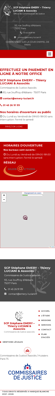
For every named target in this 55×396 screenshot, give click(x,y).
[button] (25, 217)
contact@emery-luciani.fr (27, 37)
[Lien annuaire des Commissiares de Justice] (27, 350)
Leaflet (52, 247)
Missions (46, 320)
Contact (46, 329)
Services (46, 325)
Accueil (45, 311)
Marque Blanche (39, 391)
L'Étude (45, 315)
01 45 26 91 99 (29, 33)
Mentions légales (13, 342)
